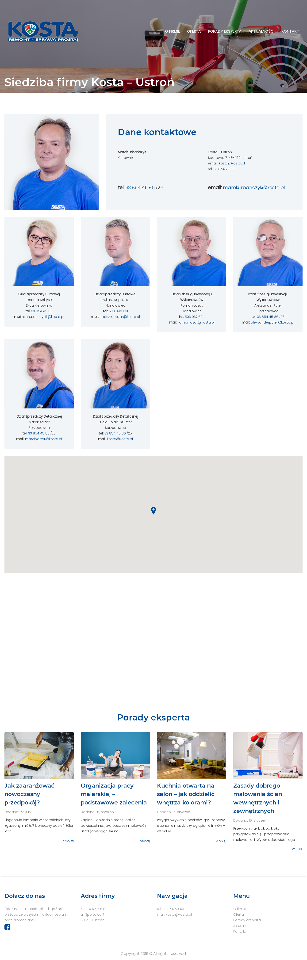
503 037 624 (194, 316)
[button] (153, 510)
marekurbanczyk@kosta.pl (254, 187)
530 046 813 (118, 311)
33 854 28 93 (224, 169)
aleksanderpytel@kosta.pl (272, 322)
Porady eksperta (225, 31)
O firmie (172, 31)
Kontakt (290, 31)
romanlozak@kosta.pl (196, 322)
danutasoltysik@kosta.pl (43, 316)
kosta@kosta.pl (232, 163)
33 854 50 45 (173, 909)
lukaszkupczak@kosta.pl (120, 316)
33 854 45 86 (140, 187)
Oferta (194, 31)
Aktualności (261, 31)
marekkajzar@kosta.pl (43, 439)
